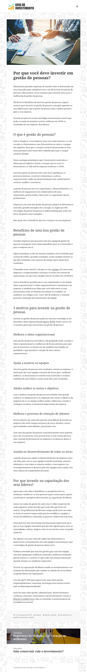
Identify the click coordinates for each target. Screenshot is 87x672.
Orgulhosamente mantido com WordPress (29, 667)
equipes (55, 269)
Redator (38, 615)
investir (31, 617)
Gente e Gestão (50, 615)
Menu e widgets (77, 9)
